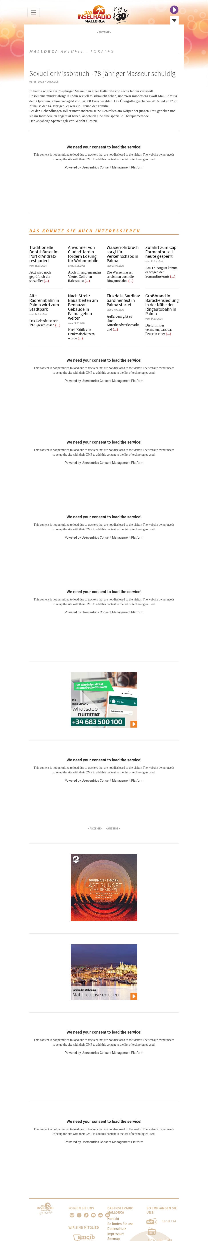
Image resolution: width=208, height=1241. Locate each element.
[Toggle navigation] (33, 12)
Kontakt (113, 1219)
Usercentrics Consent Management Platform (112, 167)
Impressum (115, 1234)
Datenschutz (116, 1229)
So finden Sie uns (120, 1224)
